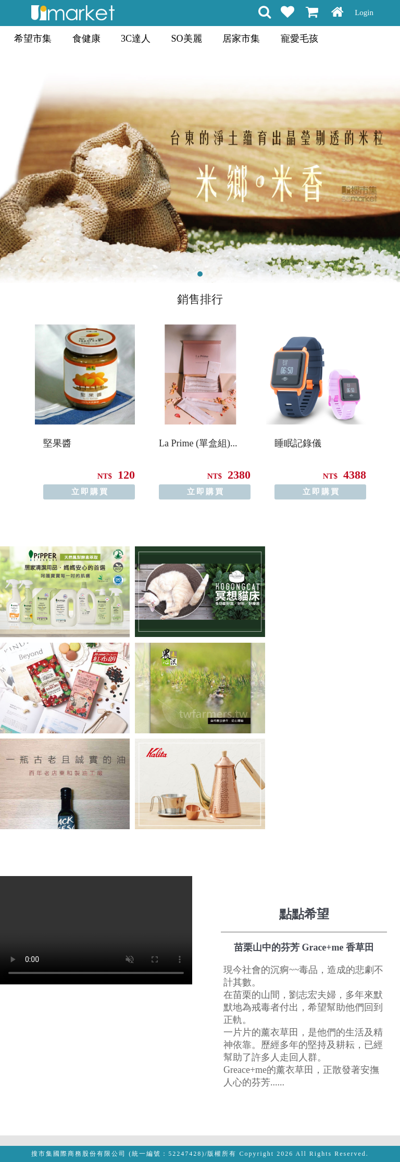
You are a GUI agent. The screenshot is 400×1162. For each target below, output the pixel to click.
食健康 (86, 38)
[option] (85, 411)
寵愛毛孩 (299, 38)
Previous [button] (9, 403)
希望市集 (33, 38)
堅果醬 (57, 443)
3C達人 (136, 38)
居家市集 (241, 38)
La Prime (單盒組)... (198, 443)
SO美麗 (186, 38)
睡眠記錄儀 (297, 443)
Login (364, 12)
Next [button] (390, 403)
